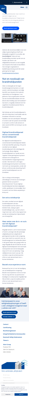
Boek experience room (10, 28)
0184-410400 (7, 352)
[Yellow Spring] (3, 9)
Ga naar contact (7, 316)
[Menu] (23, 7)
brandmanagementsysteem (10, 73)
